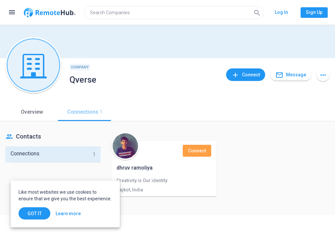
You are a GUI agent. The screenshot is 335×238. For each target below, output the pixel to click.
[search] (174, 13)
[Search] (257, 12)
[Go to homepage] (49, 12)
